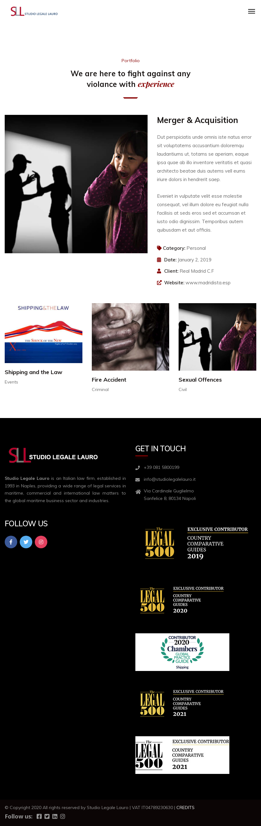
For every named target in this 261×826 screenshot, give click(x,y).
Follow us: (19, 816)
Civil (183, 389)
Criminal (100, 389)
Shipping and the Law (33, 372)
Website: (174, 283)
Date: (170, 260)
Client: (171, 271)
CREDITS (185, 807)
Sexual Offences (200, 379)
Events (11, 382)
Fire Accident (109, 379)
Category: (171, 248)
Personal (196, 248)
